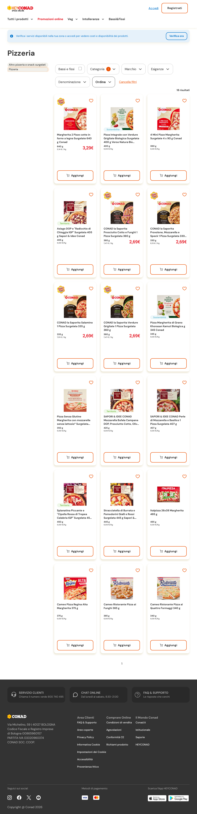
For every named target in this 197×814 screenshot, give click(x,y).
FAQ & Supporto (87, 721)
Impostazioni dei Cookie (91, 750)
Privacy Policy (85, 736)
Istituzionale (143, 728)
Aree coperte (85, 728)
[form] (103, 67)
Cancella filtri (128, 81)
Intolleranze (90, 19)
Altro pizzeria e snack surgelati (25, 64)
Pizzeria (12, 70)
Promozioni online (50, 19)
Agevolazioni (114, 728)
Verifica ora (176, 36)
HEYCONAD (142, 743)
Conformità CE (115, 736)
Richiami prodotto (117, 743)
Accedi (154, 8)
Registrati (174, 8)
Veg (70, 19)
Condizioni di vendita (119, 721)
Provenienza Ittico (88, 765)
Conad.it (141, 721)
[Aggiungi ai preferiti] (91, 100)
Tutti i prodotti (17, 19)
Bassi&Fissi (117, 19)
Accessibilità (85, 758)
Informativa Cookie (88, 743)
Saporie (140, 736)
